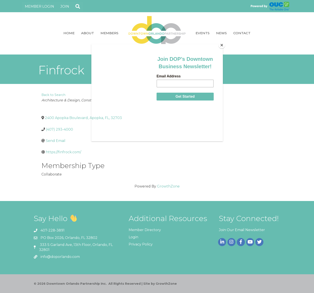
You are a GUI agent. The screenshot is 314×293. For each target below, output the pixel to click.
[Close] (221, 45)
